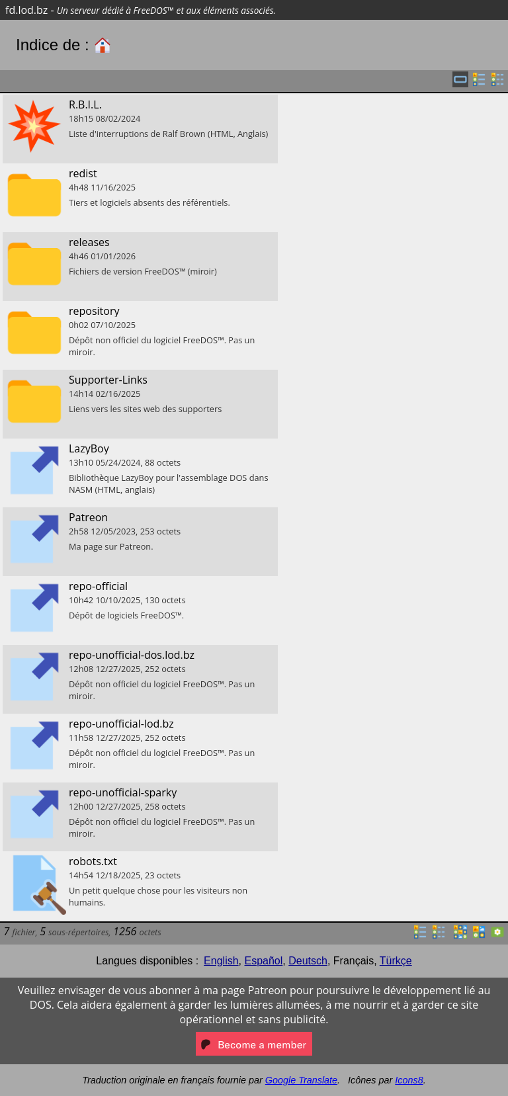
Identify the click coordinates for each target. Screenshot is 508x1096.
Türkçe (396, 960)
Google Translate (301, 1080)
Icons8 (409, 1080)
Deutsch (307, 960)
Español (263, 960)
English (221, 960)
